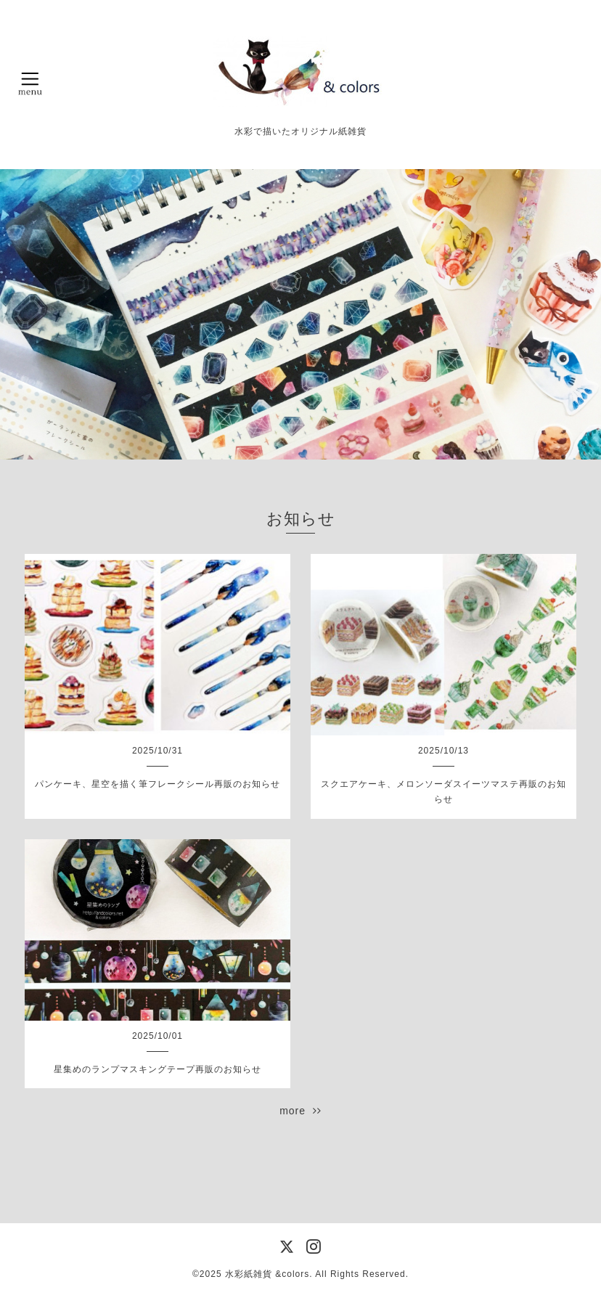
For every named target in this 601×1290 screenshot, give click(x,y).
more (300, 1110)
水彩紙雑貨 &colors (267, 1274)
